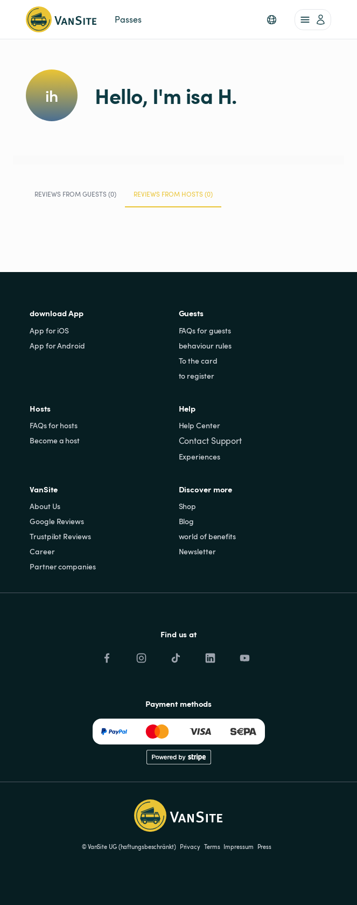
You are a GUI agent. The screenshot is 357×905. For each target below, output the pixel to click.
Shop (188, 506)
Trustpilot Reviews (60, 536)
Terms (212, 847)
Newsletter (197, 551)
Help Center (199, 425)
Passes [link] (128, 19)
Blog (186, 521)
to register (196, 376)
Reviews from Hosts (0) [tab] (173, 198)
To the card (198, 361)
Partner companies (62, 566)
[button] (272, 20)
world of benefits (207, 536)
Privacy (190, 847)
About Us (45, 506)
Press (264, 847)
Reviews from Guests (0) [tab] (75, 194)
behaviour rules (205, 345)
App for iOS (49, 330)
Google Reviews (57, 521)
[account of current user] (313, 19)
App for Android (57, 345)
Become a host (55, 440)
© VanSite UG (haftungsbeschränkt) (129, 847)
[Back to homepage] (61, 19)
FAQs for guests (205, 330)
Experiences (199, 456)
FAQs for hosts (54, 425)
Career (42, 551)
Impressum (238, 847)
